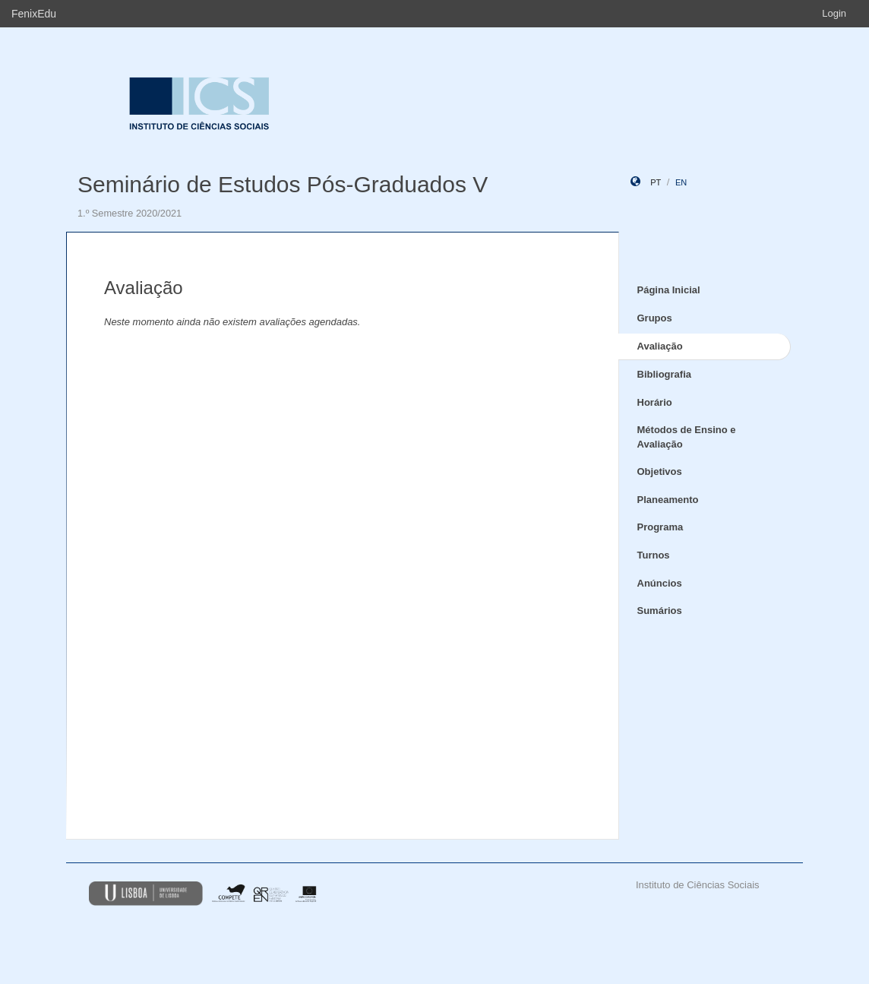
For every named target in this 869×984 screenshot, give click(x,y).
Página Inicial (668, 290)
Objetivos (659, 471)
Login (834, 13)
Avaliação (660, 346)
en (681, 182)
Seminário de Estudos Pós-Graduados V (282, 184)
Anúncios (659, 583)
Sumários (659, 610)
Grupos (654, 318)
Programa (660, 527)
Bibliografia (664, 374)
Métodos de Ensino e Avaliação (686, 437)
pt (655, 182)
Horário (654, 402)
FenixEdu (33, 14)
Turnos (653, 555)
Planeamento (668, 499)
